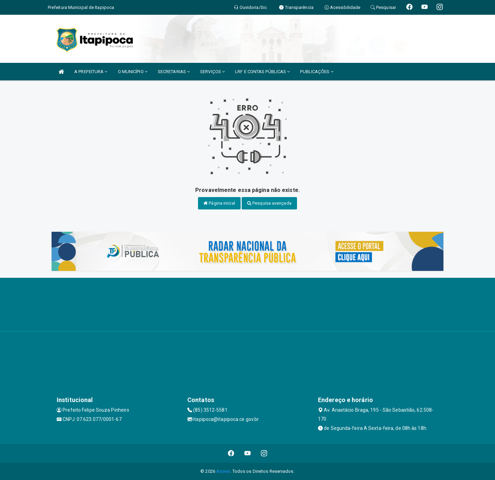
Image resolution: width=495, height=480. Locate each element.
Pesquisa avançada (269, 203)
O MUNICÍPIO (132, 71)
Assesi (223, 471)
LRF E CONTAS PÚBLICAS (262, 71)
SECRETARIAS (174, 71)
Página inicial (219, 203)
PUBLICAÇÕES (316, 71)
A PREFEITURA (90, 71)
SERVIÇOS (212, 71)
